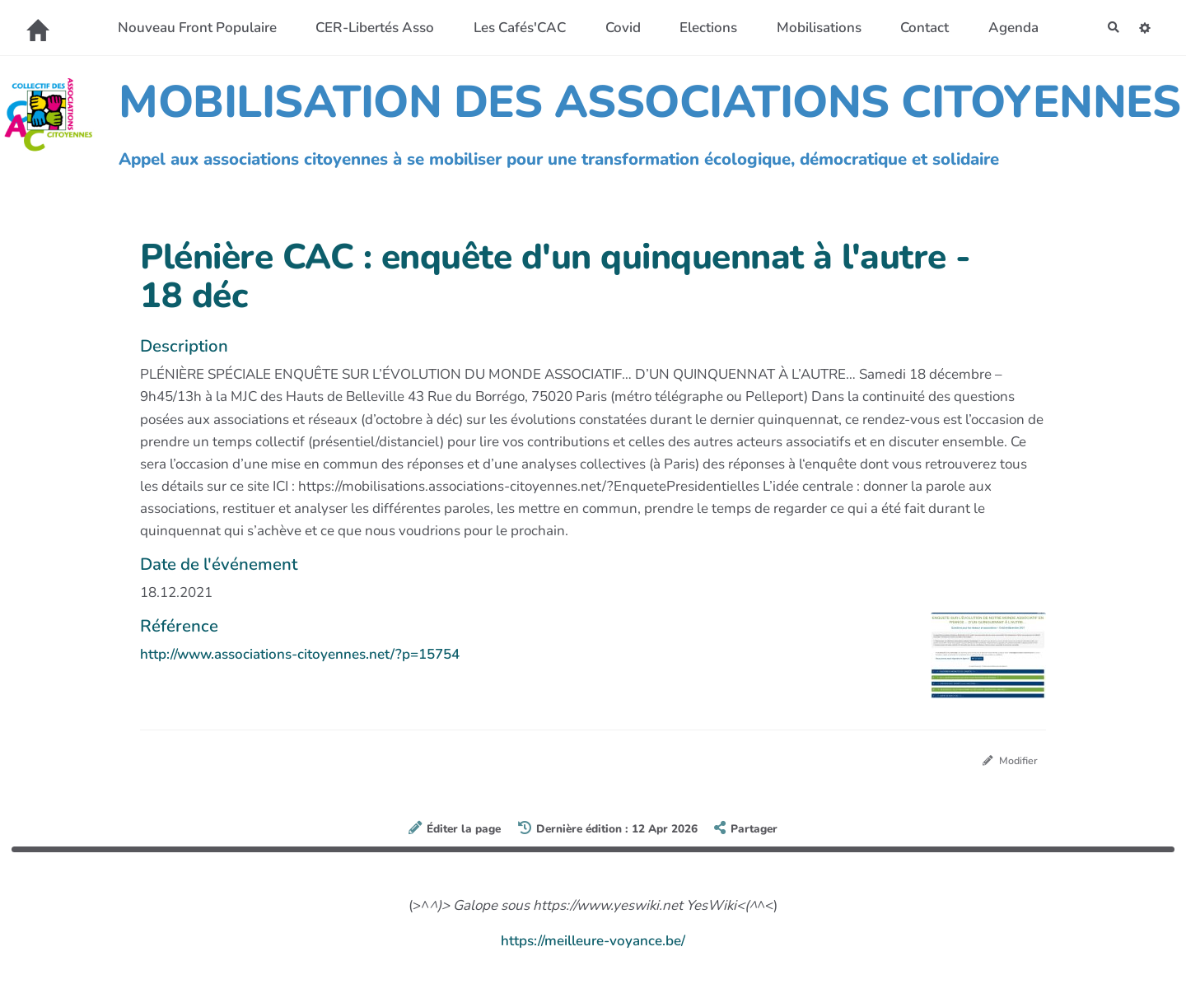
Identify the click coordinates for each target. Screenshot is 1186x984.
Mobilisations (811, 27)
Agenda (1006, 27)
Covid (615, 27)
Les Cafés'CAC (512, 27)
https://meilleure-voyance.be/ (593, 944)
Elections (701, 27)
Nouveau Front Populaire (189, 27)
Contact (917, 27)
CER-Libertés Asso (367, 27)
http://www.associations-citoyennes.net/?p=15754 (300, 654)
